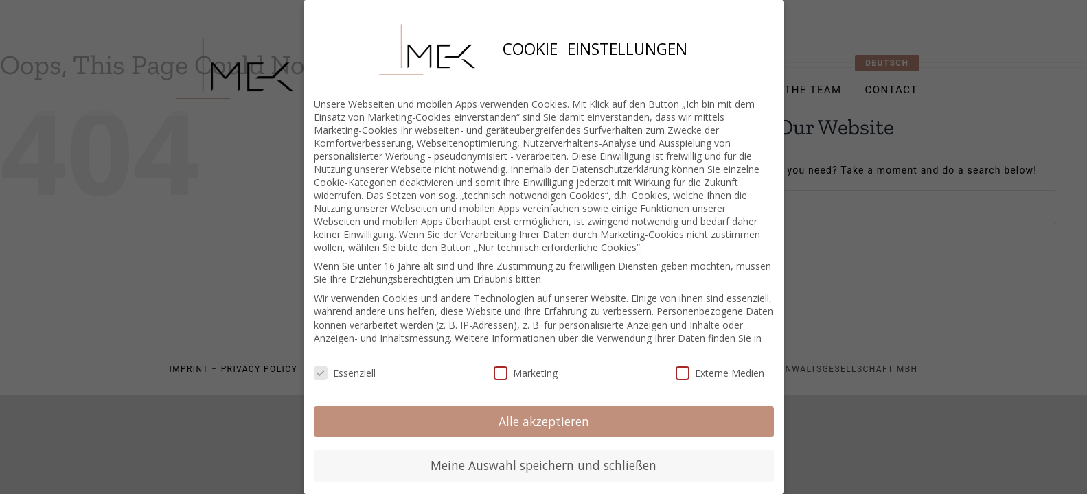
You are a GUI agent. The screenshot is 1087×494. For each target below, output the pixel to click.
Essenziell (345, 372)
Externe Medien (720, 372)
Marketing (526, 372)
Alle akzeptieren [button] (544, 420)
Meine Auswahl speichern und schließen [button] (543, 464)
